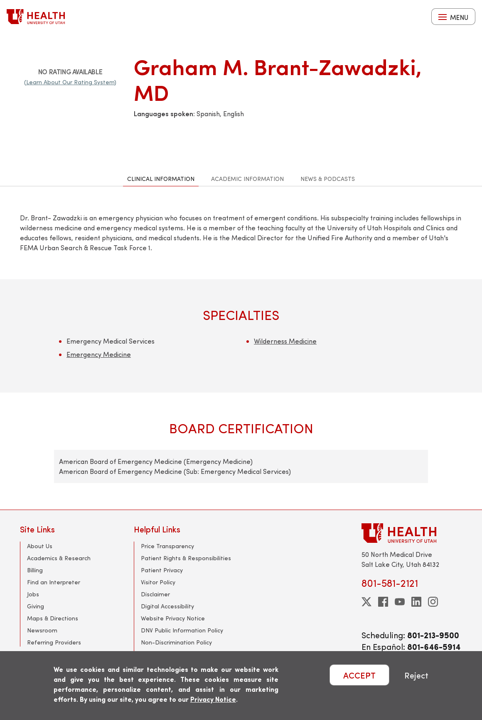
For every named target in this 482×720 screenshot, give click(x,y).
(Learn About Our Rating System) (70, 82)
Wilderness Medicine (285, 341)
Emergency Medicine (98, 354)
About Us (39, 546)
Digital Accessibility (167, 606)
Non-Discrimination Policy (176, 642)
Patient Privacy (162, 570)
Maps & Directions (52, 618)
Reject (416, 675)
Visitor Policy (158, 582)
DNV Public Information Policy (182, 630)
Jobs (33, 594)
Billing (35, 570)
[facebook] (383, 602)
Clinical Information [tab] (160, 179)
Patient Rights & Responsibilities (186, 558)
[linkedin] (416, 602)
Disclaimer (155, 594)
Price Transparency (167, 546)
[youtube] (400, 602)
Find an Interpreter (53, 582)
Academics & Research (59, 558)
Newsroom (42, 630)
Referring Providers (54, 642)
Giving (35, 606)
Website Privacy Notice (173, 618)
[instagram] (433, 602)
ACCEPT (359, 675)
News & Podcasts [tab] (327, 179)
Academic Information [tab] (247, 179)
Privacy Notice (213, 699)
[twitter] (366, 602)
